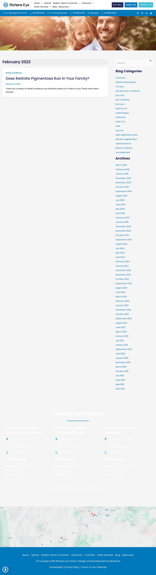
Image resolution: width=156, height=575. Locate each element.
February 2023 (122, 301)
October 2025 (122, 187)
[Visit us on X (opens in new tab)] (147, 13)
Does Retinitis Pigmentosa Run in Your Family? (47, 78)
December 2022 (123, 309)
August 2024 (121, 244)
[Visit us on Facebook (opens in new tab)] (138, 13)
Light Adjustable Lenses (127, 134)
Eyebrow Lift (121, 108)
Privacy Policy (72, 567)
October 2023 (122, 279)
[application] (41, 3)
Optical (35, 554)
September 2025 (124, 191)
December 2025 (123, 178)
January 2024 (122, 266)
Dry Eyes (120, 86)
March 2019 (121, 366)
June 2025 (120, 204)
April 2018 (120, 388)
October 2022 (122, 314)
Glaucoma (121, 117)
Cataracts (120, 77)
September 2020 (124, 349)
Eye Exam (120, 104)
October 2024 (122, 235)
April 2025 (120, 213)
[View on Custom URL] (78, 526)
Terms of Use (88, 567)
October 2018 (122, 371)
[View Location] (4, 13)
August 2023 (121, 287)
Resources (128, 554)
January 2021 (122, 344)
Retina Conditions (14, 73)
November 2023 (123, 274)
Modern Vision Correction (55, 554)
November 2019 (123, 362)
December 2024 (123, 226)
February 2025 (122, 217)
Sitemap (102, 567)
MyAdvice (115, 561)
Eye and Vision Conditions (128, 91)
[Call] (37, 12)
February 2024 (123, 261)
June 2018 (120, 380)
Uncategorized (123, 152)
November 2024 (123, 230)
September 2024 (124, 239)
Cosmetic (89, 554)
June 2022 (120, 327)
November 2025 (123, 182)
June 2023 (120, 292)
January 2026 (122, 173)
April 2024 (120, 257)
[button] (38, 3)
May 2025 (120, 209)
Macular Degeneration (126, 139)
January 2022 (122, 336)
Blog (117, 554)
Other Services (105, 554)
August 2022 (121, 323)
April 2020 (120, 353)
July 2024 (120, 248)
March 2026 (121, 165)
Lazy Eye (120, 130)
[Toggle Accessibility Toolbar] (5, 570)
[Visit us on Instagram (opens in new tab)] (142, 13)
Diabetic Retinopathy (126, 82)
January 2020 (122, 358)
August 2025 (121, 195)
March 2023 (121, 296)
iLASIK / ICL (121, 121)
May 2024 (120, 252)
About (25, 554)
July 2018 (120, 375)
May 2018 (120, 384)
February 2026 (122, 169)
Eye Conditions (123, 99)
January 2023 (122, 305)
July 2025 (120, 200)
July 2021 (120, 340)
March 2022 (121, 331)
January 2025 (122, 222)
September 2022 (124, 318)
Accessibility (56, 567)
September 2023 (124, 283)
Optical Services (123, 143)
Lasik (118, 126)
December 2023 (123, 270)
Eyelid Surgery (122, 112)
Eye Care (120, 95)
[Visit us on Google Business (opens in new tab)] (151, 13)
